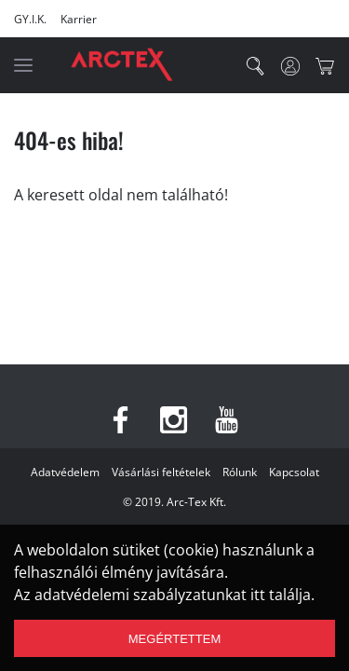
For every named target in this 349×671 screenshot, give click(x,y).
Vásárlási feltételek (161, 472)
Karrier (78, 19)
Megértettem (174, 639)
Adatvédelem (65, 472)
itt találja (280, 594)
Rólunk (239, 472)
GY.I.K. (30, 19)
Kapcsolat (294, 472)
